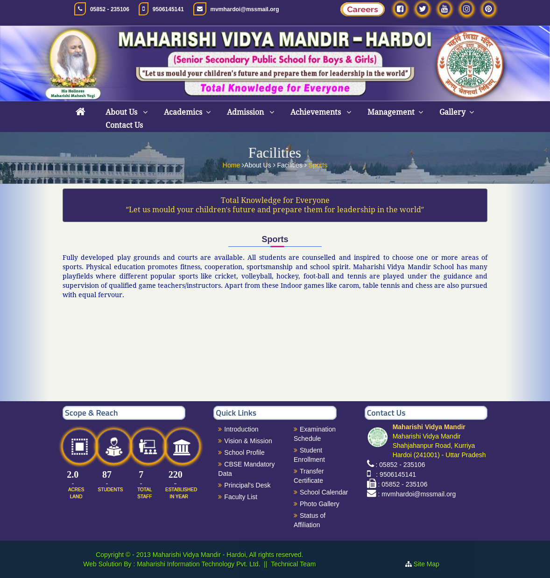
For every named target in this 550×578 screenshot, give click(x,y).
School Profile (244, 452)
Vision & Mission (248, 441)
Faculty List (240, 497)
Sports (318, 163)
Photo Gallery (319, 504)
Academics (183, 112)
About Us (122, 112)
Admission (246, 112)
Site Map (430, 564)
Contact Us (124, 125)
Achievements (316, 112)
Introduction (241, 429)
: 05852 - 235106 (400, 464)
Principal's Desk (247, 485)
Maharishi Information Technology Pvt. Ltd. (197, 564)
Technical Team (293, 564)
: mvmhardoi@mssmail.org (417, 494)
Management (391, 112)
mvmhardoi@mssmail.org (245, 9)
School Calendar (324, 492)
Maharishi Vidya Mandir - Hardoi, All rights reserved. (228, 554)
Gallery (452, 112)
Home (232, 163)
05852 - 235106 (109, 9)
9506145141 (168, 9)
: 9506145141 (394, 474)
